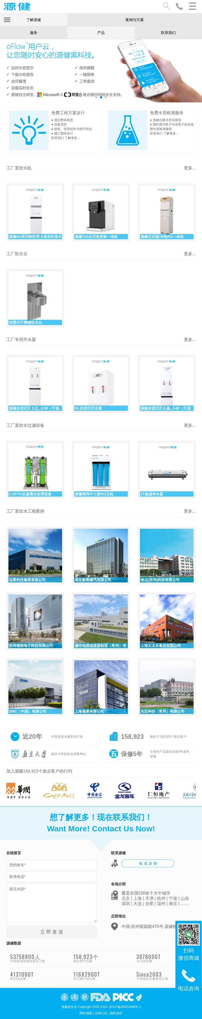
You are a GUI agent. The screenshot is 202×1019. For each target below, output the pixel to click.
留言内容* (51, 903)
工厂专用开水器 (21, 339)
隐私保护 (116, 1013)
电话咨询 (188, 979)
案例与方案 (134, 20)
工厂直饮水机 (19, 168)
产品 (101, 33)
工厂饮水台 (16, 254)
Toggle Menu (7, 19)
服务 (33, 33)
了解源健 (33, 20)
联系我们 (168, 33)
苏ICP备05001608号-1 (125, 1007)
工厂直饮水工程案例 (25, 511)
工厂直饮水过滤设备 (25, 425)
